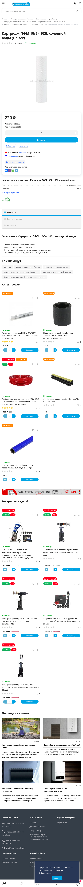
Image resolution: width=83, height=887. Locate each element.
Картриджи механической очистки (51, 22)
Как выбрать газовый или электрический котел (55, 790)
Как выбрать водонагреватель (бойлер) (62, 745)
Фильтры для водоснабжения (22, 19)
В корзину (41, 140)
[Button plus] (14, 350)
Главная (5, 19)
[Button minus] (5, 350)
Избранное (10, 146)
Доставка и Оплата (37, 826)
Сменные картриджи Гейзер (46, 19)
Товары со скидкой (9, 862)
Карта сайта (62, 823)
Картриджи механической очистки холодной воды (23, 24)
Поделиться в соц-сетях (16, 167)
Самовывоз (13, 156)
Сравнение (23, 146)
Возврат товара (35, 830)
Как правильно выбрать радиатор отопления (17, 790)
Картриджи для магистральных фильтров (20, 22)
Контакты (33, 823)
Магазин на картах (15, 162)
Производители (8, 858)
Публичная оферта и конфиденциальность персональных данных (38, 836)
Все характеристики (10, 192)
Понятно (57, 878)
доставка (22, 152)
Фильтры (7, 267)
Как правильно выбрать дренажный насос (18, 746)
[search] (77, 11)
